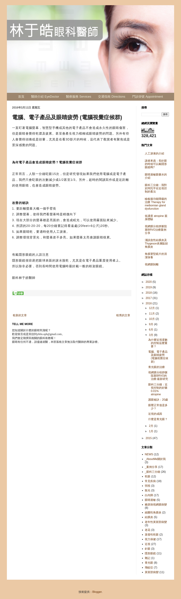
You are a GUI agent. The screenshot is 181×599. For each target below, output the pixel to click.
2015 (149, 438)
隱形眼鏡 (150, 553)
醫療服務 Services (78, 96)
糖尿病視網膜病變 (156, 504)
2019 (149, 287)
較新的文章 (20, 315)
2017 (149, 298)
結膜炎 (149, 517)
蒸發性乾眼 (152, 534)
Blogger (97, 591)
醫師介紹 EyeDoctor (45, 96)
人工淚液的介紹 (154, 153)
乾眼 (147, 476)
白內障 (149, 495)
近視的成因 (155, 413)
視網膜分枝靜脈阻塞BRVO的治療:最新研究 (158, 375)
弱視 (147, 485)
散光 (147, 490)
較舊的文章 (123, 315)
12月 (152, 308)
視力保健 (150, 539)
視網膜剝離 (152, 264)
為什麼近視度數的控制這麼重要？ (158, 343)
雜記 (147, 558)
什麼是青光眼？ (158, 419)
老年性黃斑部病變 (156, 522)
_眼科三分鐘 (152, 471)
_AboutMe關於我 (155, 459)
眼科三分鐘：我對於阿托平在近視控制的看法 (156, 188)
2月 (151, 425)
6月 (151, 329)
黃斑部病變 (152, 572)
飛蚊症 (149, 567)
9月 (151, 324)
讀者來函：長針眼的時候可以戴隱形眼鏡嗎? (156, 164)
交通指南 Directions (111, 96)
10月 (152, 318)
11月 (152, 313)
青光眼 (149, 562)
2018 (149, 292)
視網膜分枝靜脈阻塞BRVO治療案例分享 (156, 229)
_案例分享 (151, 466)
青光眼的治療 (156, 367)
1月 (151, 431)
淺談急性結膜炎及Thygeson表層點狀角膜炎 (156, 243)
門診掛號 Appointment (147, 96)
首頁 (21, 96)
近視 (147, 544)
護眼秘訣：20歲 (158, 399)
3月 (151, 334)
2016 (149, 303)
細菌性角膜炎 (153, 512)
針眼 (147, 548)
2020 (149, 281)
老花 (147, 529)
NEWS (149, 454)
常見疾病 (150, 481)
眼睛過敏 (150, 499)
